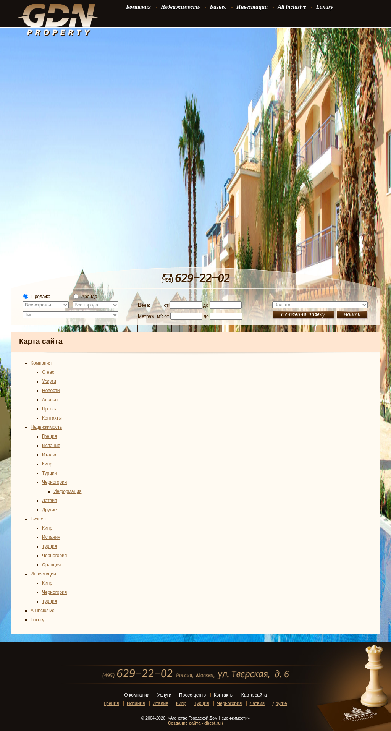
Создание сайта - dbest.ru (194, 723)
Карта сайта (254, 695)
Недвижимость (46, 427)
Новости (51, 390)
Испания (51, 445)
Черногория (54, 482)
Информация (67, 491)
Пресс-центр (192, 695)
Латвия (49, 500)
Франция (51, 564)
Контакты (52, 418)
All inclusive (43, 610)
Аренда (85, 296)
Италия (50, 454)
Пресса (50, 409)
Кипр (47, 464)
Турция (49, 473)
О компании (136, 695)
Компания (41, 363)
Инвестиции (43, 574)
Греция (49, 436)
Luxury (37, 619)
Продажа (36, 296)
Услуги (49, 381)
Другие (49, 509)
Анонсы (50, 399)
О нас (48, 372)
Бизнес (38, 519)
